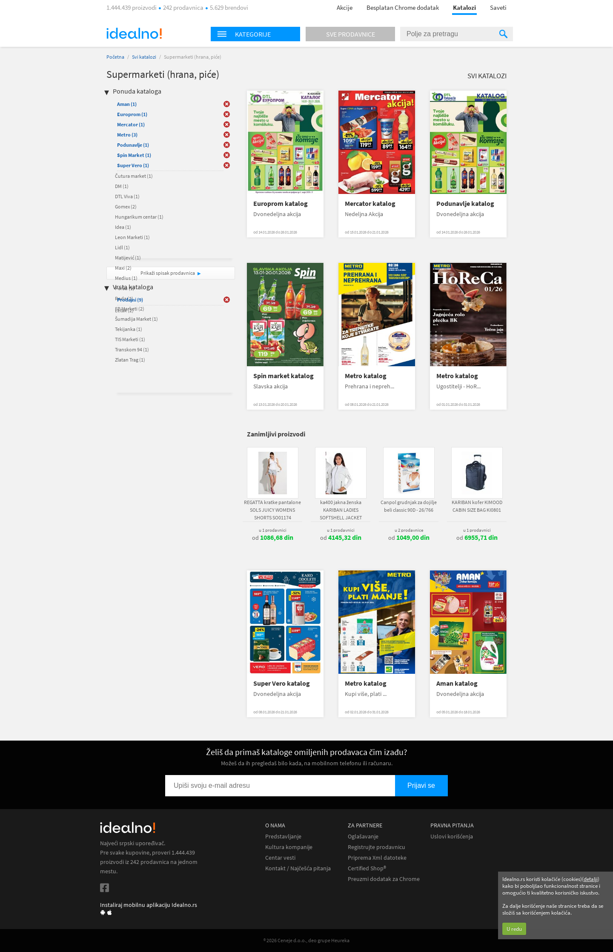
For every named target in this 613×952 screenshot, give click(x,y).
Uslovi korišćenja (451, 836)
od (272, 538)
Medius (126, 278)
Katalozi (464, 7)
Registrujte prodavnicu (376, 847)
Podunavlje (133, 145)
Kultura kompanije (288, 847)
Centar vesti (280, 857)
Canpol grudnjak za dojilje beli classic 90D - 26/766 (409, 506)
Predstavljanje (283, 836)
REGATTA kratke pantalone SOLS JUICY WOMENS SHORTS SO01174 (272, 510)
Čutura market (134, 176)
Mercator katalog (370, 204)
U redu (514, 928)
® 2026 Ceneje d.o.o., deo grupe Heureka (306, 940)
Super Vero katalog (281, 683)
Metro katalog (366, 376)
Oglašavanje (363, 836)
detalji (591, 879)
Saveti (498, 7)
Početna (115, 57)
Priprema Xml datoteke (377, 857)
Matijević (128, 257)
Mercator (131, 124)
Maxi (123, 268)
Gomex (126, 206)
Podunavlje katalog (465, 204)
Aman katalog (457, 683)
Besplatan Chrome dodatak (403, 7)
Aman (127, 104)
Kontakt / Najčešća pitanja (298, 868)
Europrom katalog (280, 204)
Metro (127, 134)
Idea (123, 227)
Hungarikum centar (139, 217)
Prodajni (130, 299)
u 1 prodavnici (272, 530)
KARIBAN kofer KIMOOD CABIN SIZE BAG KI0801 (477, 506)
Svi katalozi (144, 57)
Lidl (122, 247)
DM (122, 186)
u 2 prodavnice (409, 530)
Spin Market (134, 155)
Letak (124, 310)
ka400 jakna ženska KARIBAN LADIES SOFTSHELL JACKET (341, 510)
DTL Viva (127, 196)
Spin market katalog (283, 376)
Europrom (132, 114)
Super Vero (133, 165)
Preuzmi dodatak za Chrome (384, 879)
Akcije (344, 7)
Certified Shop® (367, 868)
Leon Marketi (132, 237)
